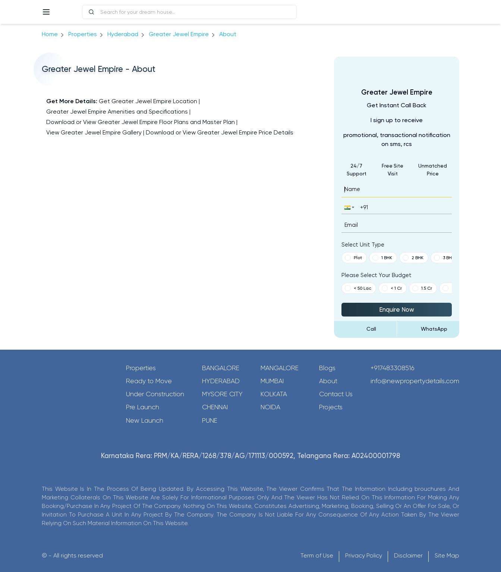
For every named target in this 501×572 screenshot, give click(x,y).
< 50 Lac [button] (358, 288)
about (227, 34)
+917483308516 (393, 368)
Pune (209, 420)
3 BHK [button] (444, 258)
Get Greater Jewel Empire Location (148, 101)
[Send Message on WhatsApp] (428, 328)
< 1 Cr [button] (392, 288)
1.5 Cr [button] (422, 288)
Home (50, 34)
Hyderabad (221, 381)
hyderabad (122, 34)
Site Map (447, 555)
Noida (270, 407)
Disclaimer (408, 555)
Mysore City (222, 394)
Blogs (327, 368)
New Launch (144, 420)
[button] (348, 207)
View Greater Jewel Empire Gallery (94, 132)
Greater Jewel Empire (179, 34)
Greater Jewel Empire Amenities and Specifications (117, 111)
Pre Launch (142, 407)
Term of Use (316, 555)
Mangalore (280, 368)
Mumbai (272, 381)
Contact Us (336, 394)
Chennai (215, 407)
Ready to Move (149, 381)
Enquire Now (396, 309)
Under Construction (155, 394)
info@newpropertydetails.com (415, 381)
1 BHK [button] (382, 258)
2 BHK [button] (413, 258)
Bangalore (220, 368)
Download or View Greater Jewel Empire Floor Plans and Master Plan (140, 121)
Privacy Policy (363, 555)
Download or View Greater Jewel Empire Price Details (219, 132)
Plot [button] (353, 258)
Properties (82, 34)
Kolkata (274, 394)
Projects (331, 407)
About (328, 381)
